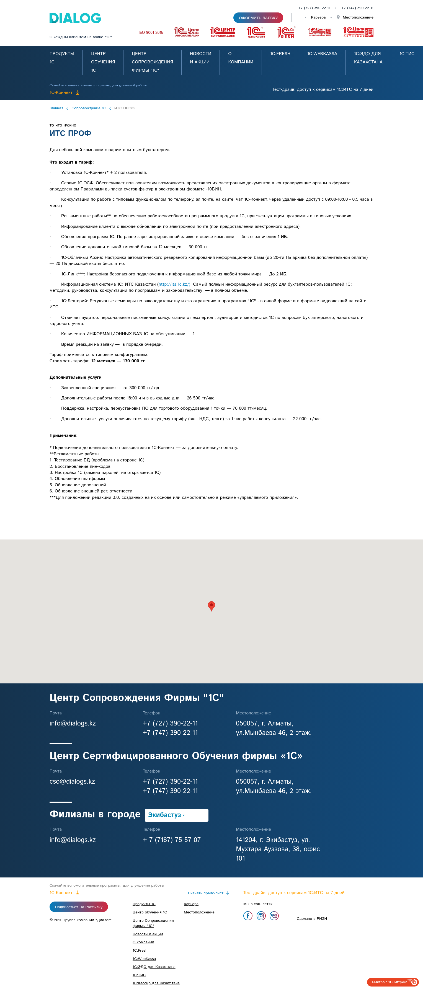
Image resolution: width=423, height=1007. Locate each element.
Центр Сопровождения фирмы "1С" (152, 62)
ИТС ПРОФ (124, 108)
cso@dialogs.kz (72, 781)
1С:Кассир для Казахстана (156, 983)
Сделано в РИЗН (312, 918)
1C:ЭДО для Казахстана (154, 967)
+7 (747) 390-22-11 (170, 733)
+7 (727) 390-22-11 (314, 8)
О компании (143, 942)
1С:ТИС (406, 54)
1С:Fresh (280, 54)
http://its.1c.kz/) (174, 284)
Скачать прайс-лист (205, 893)
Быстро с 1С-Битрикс (389, 982)
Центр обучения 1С (103, 62)
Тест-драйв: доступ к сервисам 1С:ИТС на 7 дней (322, 89)
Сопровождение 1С (88, 108)
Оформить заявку (258, 18)
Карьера (318, 17)
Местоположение (357, 17)
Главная (56, 108)
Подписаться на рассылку (78, 907)
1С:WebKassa (322, 54)
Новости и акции (148, 934)
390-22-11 (365, 8)
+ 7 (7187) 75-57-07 (172, 840)
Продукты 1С (144, 904)
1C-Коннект (61, 92)
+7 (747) (349, 8)
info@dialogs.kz (73, 723)
